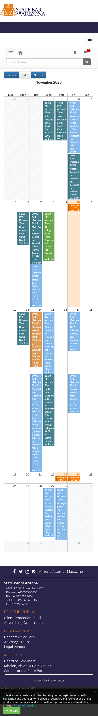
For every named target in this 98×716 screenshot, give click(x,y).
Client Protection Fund (22, 618)
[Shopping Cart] (87, 52)
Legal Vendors (15, 647)
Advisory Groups (17, 642)
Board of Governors (19, 661)
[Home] (20, 52)
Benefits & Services (19, 637)
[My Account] (75, 52)
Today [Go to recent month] (25, 75)
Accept (12, 710)
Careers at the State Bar (23, 671)
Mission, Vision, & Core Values (27, 666)
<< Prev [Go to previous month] (11, 75)
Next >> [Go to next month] (39, 75)
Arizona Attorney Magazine (61, 572)
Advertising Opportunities (25, 623)
